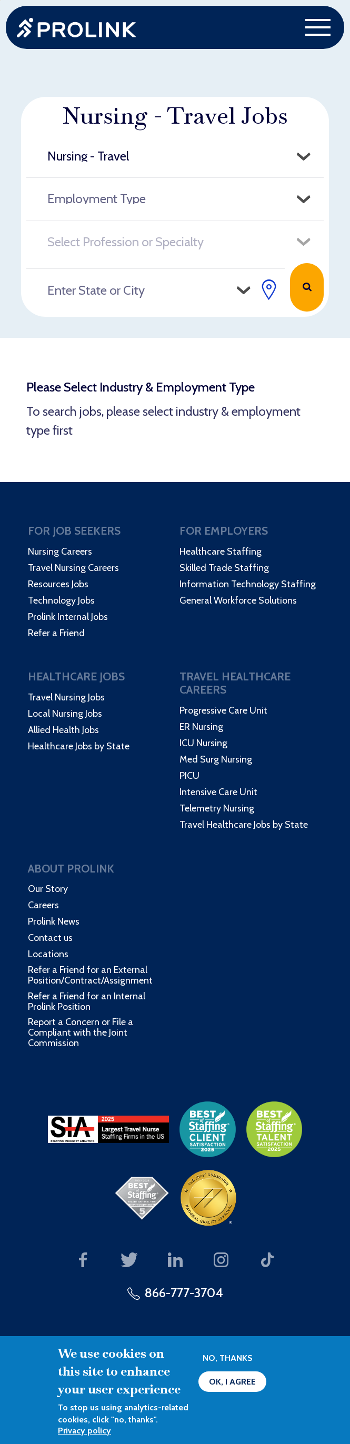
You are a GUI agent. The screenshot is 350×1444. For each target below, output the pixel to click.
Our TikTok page (267, 1260)
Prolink (76, 27)
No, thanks (228, 1358)
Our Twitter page (129, 1260)
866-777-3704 (184, 1292)
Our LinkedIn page (175, 1260)
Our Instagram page (221, 1260)
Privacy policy (84, 1431)
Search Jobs (307, 287)
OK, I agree (232, 1382)
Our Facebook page (82, 1260)
